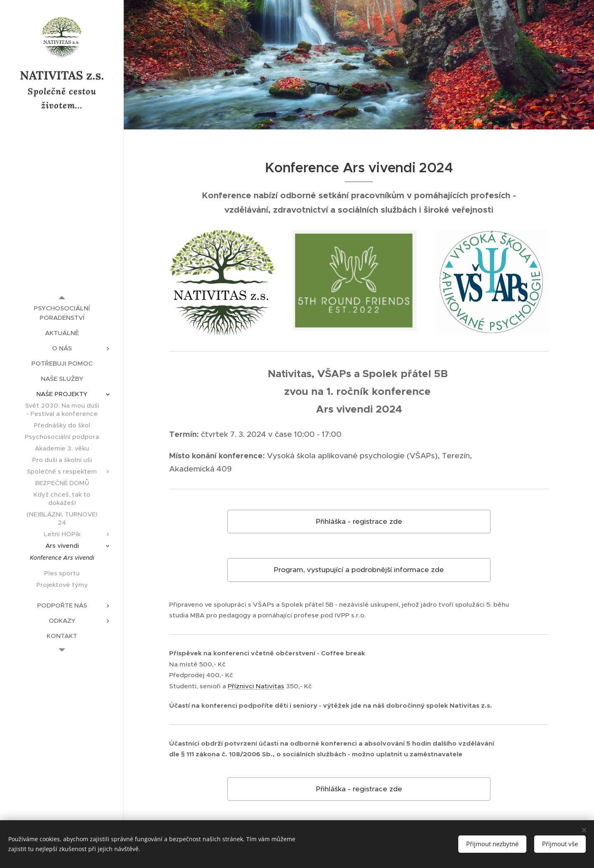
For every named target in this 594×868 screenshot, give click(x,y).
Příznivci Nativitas (256, 686)
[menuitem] (61, 312)
